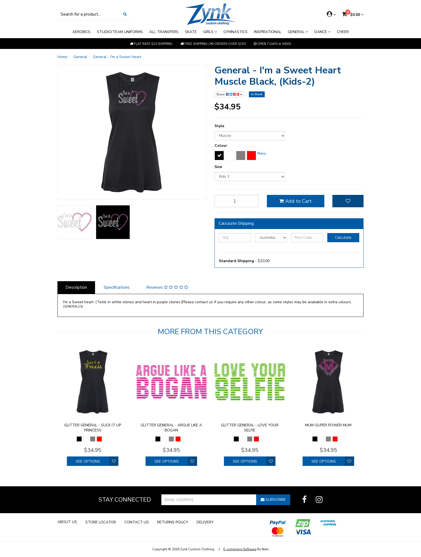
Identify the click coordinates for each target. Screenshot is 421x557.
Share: (229, 94)
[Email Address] (208, 499)
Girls (210, 31)
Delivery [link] (205, 522)
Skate (191, 31)
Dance (322, 31)
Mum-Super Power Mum (328, 425)
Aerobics (81, 31)
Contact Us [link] (136, 522)
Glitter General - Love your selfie (249, 428)
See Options (88, 461)
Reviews (167, 287)
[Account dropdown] (331, 14)
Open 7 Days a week (272, 44)
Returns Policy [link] (172, 522)
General (298, 31)
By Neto (246, 549)
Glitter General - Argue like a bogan (171, 428)
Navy (261, 153)
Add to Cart (295, 201)
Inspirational (267, 31)
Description (76, 287)
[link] (304, 499)
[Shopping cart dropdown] (353, 14)
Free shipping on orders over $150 (213, 44)
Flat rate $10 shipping (151, 44)
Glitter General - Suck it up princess (92, 428)
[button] (348, 201)
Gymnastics (235, 31)
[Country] (271, 237)
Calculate (343, 237)
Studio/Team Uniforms (120, 31)
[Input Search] (88, 14)
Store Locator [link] (100, 522)
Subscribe (273, 499)
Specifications (117, 287)
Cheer (343, 31)
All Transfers (164, 31)
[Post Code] (307, 237)
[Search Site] (125, 14)
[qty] (237, 201)
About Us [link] (67, 522)
